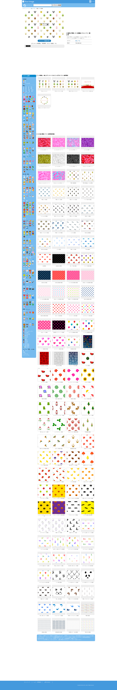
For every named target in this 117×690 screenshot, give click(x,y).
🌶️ (33, 207)
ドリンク (25, 194)
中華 (30, 175)
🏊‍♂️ (33, 275)
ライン (26, 350)
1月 (29, 91)
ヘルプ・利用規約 (37, 682)
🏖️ (33, 118)
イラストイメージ (25, 8)
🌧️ (27, 115)
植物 (26, 95)
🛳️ (27, 227)
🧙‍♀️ (33, 324)
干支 (34, 8)
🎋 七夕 (25, 338)
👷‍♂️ (30, 241)
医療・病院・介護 (27, 257)
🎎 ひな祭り (26, 332)
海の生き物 (25, 154)
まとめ (91, 1)
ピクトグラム (26, 355)
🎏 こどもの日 (26, 83)
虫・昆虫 (25, 165)
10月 (29, 90)
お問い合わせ (47, 682)
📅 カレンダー (26, 92)
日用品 (27, 286)
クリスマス (25, 316)
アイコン (25, 293)
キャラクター (26, 300)
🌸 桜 (24, 82)
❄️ (30, 115)
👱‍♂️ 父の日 (25, 337)
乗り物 (24, 218)
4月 (28, 87)
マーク (29, 293)
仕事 (29, 239)
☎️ (27, 289)
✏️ (33, 248)
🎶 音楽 (24, 280)
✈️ (33, 225)
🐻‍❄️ (33, 129)
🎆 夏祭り (25, 339)
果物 (27, 200)
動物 (24, 122)
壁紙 (31, 8)
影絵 (32, 122)
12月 (26, 91)
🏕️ (30, 277)
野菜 (24, 200)
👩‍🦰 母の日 (25, 335)
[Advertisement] (79, 20)
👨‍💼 (24, 241)
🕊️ (33, 148)
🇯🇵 (30, 298)
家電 (24, 286)
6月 (26, 88)
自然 (29, 95)
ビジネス (25, 239)
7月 (28, 88)
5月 (31, 87)
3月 (26, 87)
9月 (26, 90)
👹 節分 (25, 329)
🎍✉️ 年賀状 (26, 347)
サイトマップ (27, 682)
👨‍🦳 (27, 234)
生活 (27, 230)
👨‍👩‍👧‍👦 (24, 236)
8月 (31, 88)
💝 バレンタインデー (28, 331)
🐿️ (27, 136)
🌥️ (24, 115)
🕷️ (27, 327)
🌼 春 (24, 80)
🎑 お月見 (25, 341)
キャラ (26, 122)
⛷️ (24, 277)
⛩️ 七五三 (25, 342)
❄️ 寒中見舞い (26, 344)
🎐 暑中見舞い (26, 345)
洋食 (27, 175)
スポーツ (25, 268)
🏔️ (30, 118)
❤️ (27, 261)
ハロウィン (25, 322)
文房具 (27, 245)
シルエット (25, 353)
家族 (24, 230)
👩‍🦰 (33, 232)
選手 (29, 268)
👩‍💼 (27, 241)
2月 (32, 91)
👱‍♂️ (24, 234)
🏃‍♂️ (30, 252)
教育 (24, 245)
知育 (32, 245)
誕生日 (24, 310)
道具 (31, 286)
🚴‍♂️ (33, 223)
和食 (24, 175)
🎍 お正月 (25, 328)
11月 (32, 90)
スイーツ (25, 186)
